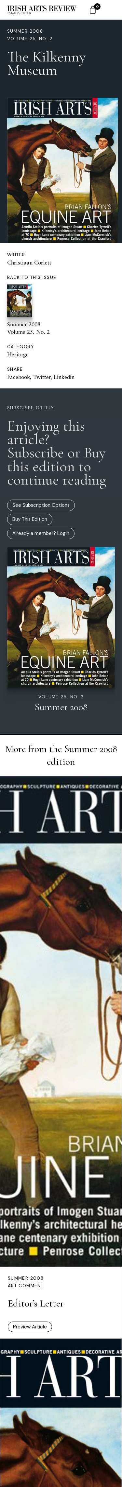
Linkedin (64, 376)
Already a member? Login (40, 533)
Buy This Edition (29, 519)
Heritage (18, 354)
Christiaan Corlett (29, 262)
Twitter (41, 376)
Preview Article (30, 1327)
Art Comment (26, 1286)
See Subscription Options (41, 505)
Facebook (18, 376)
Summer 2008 (25, 31)
